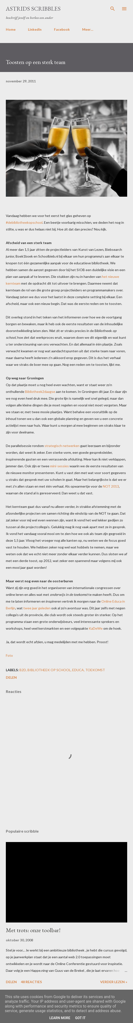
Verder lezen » (113, 982)
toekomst (95, 670)
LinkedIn (35, 29)
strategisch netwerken (62, 446)
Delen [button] (11, 677)
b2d (22, 670)
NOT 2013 (111, 486)
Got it (80, 1018)
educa (78, 670)
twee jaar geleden (37, 608)
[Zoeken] (112, 9)
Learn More (59, 1018)
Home (11, 29)
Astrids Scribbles (33, 8)
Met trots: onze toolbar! (33, 930)
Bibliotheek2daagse (40, 391)
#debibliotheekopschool (24, 222)
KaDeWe (96, 628)
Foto (9, 655)
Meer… (87, 29)
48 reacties (31, 982)
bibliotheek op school (49, 670)
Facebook (62, 29)
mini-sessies (59, 466)
